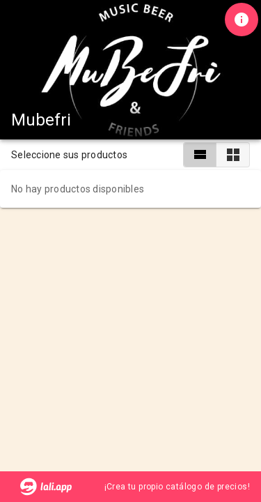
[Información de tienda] (241, 19)
